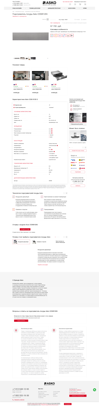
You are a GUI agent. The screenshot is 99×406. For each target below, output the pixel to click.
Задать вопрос (21, 318)
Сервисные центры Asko (43, 395)
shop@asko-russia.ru (75, 391)
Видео (54, 395)
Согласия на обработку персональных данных (49, 404)
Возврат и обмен (42, 397)
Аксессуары (71, 8)
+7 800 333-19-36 (18, 5)
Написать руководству (78, 396)
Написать (78, 184)
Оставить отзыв (18, 227)
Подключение (41, 394)
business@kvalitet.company (77, 394)
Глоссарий (55, 394)
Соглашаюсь (67, 404)
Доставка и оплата (42, 392)
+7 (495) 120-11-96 (78, 180)
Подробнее (78, 171)
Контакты (55, 397)
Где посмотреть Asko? (68, 1)
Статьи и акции (56, 392)
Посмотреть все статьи (78, 150)
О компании (40, 398)
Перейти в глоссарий (43, 262)
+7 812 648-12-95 (18, 3)
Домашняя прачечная (54, 8)
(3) (28, 86)
